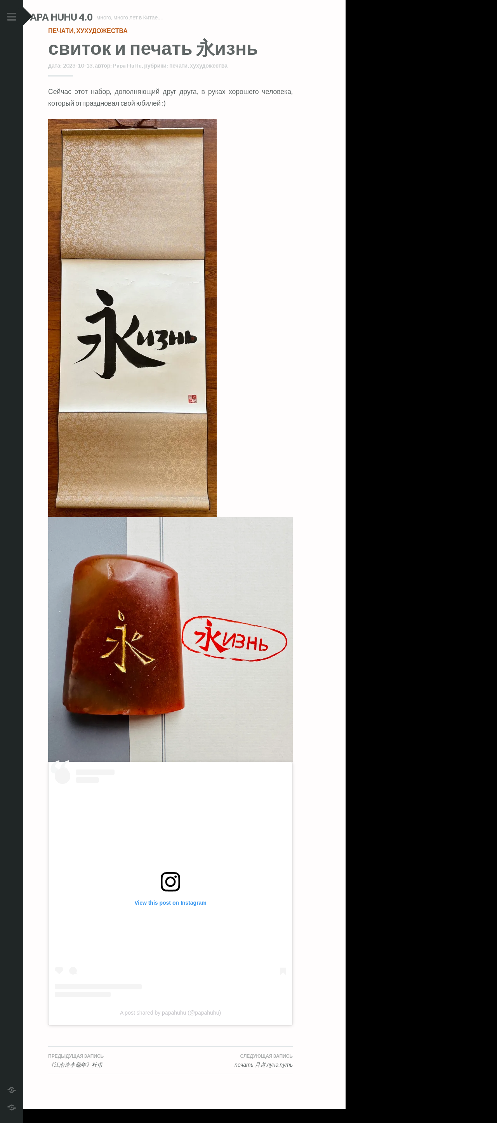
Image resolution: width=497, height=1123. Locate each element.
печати (60, 44)
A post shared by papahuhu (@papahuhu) (170, 1027)
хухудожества (101, 44)
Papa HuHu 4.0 (82, 17)
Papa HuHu (127, 79)
